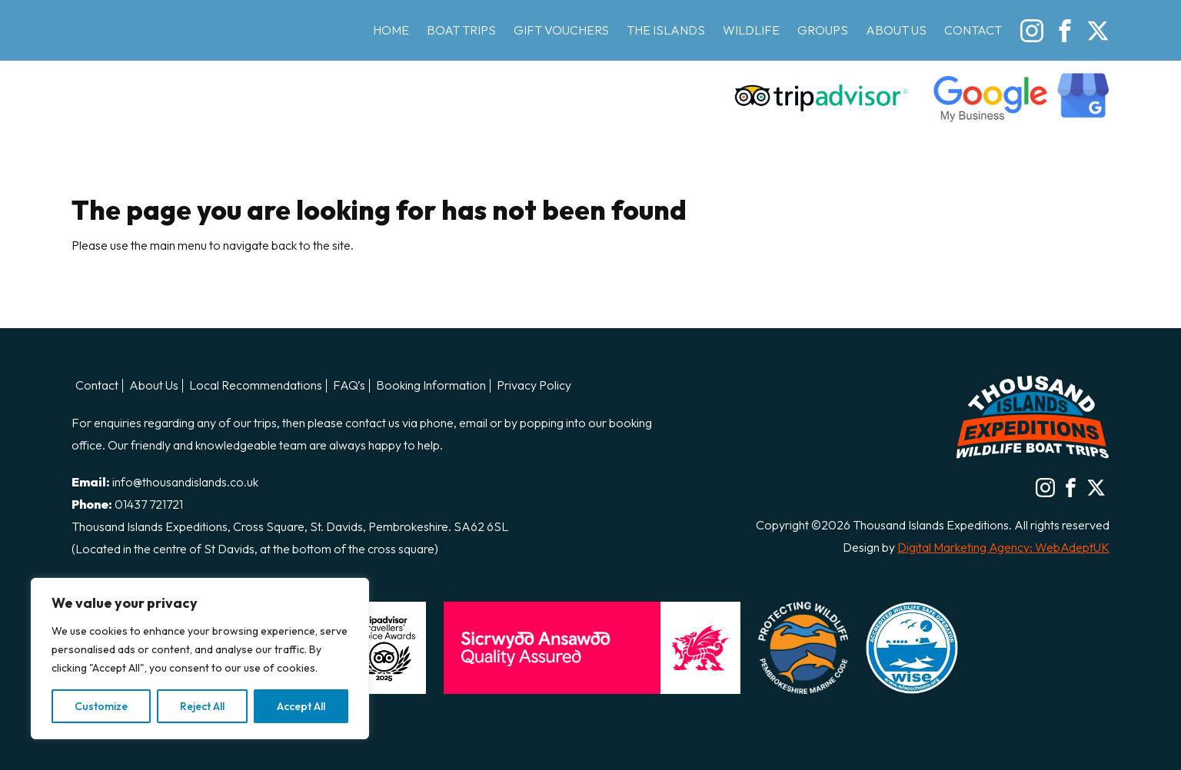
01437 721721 (149, 504)
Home (391, 30)
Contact (973, 30)
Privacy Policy (534, 386)
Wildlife (751, 30)
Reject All (202, 706)
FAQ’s (349, 386)
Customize (101, 706)
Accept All (301, 706)
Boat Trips (461, 30)
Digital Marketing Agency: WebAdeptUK (1003, 547)
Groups (822, 30)
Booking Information (431, 386)
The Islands (666, 30)
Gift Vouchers (561, 30)
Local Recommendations (255, 386)
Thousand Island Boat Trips (156, 63)
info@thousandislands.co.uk (185, 482)
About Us (896, 30)
